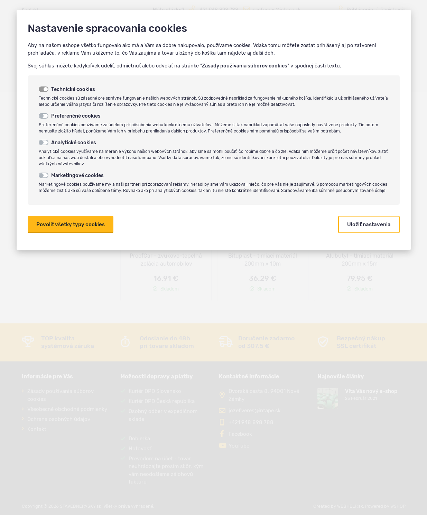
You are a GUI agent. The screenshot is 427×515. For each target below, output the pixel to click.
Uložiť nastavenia (369, 224)
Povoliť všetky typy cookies (70, 224)
